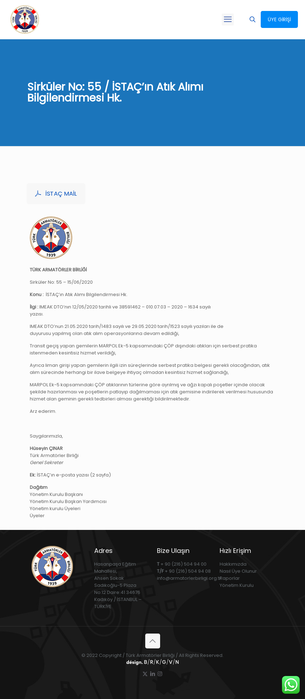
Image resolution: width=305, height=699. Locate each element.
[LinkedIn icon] (152, 673)
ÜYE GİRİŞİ (279, 19)
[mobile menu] (228, 19)
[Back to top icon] (152, 641)
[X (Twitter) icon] (145, 673)
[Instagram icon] (160, 673)
